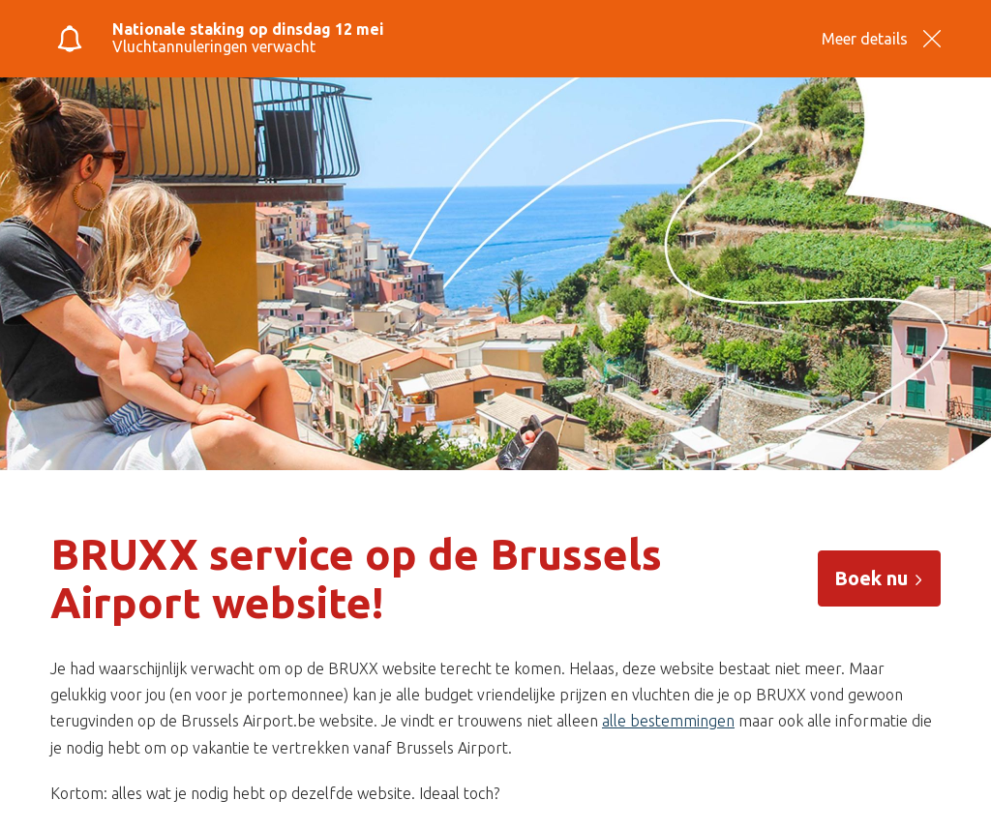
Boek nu (879, 578)
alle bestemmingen (668, 720)
